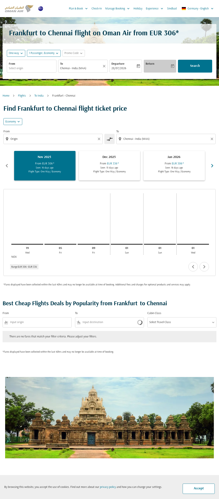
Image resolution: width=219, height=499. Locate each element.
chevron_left (193, 266)
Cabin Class (154, 313)
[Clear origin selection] (99, 139)
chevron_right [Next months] (212, 165)
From (12, 64)
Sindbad (172, 8)
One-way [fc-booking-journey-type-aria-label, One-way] (14, 53)
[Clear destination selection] (212, 139)
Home (6, 95)
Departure (117, 64)
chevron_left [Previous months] (6, 165)
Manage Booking (118, 8)
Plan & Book (79, 8)
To (61, 64)
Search (195, 66)
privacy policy (108, 487)
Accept (199, 488)
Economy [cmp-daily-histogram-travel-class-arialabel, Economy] (10, 121)
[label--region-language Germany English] (198, 8)
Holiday (137, 8)
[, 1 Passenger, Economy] (42, 53)
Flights (22, 95)
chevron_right (204, 266)
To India (39, 95)
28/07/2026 (118, 68)
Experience (155, 8)
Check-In (97, 8)
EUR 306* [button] (164, 33)
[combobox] (32, 68)
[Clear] (105, 66)
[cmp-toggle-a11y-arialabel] (109, 139)
